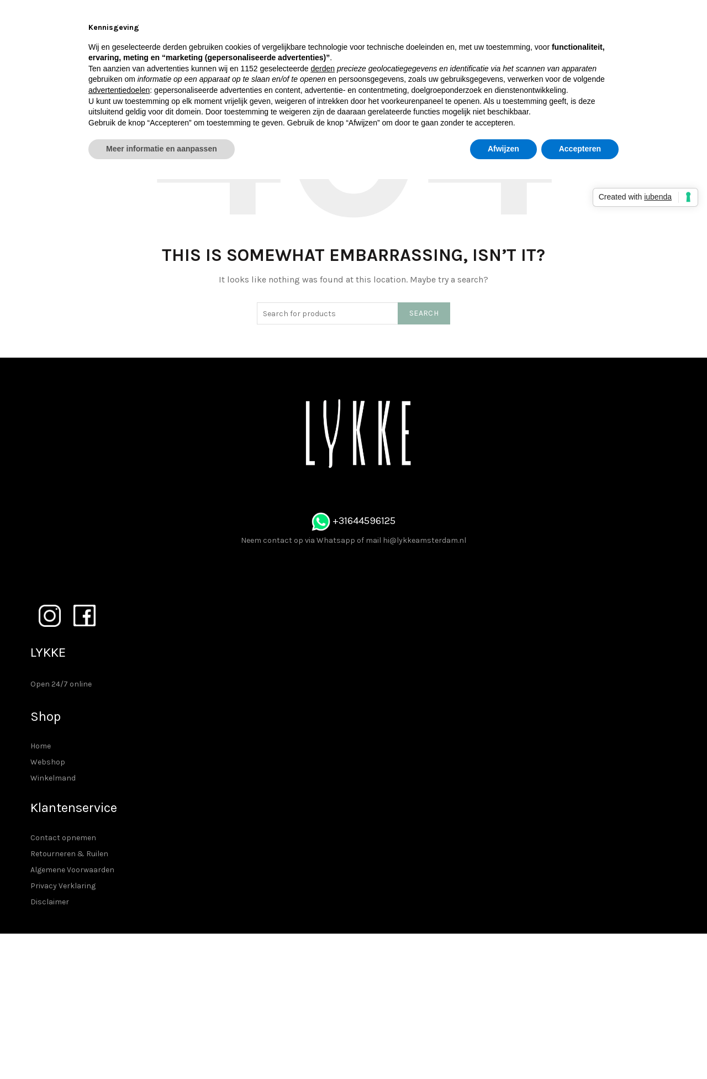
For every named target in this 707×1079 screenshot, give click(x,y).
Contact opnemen (63, 837)
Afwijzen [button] (503, 148)
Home (40, 746)
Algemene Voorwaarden (72, 869)
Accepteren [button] (580, 148)
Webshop (47, 762)
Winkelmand (53, 778)
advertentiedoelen (119, 90)
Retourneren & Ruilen (69, 853)
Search (424, 313)
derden (322, 68)
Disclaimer (49, 902)
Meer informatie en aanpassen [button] (161, 148)
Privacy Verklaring (63, 886)
